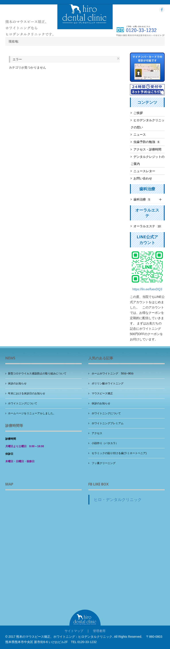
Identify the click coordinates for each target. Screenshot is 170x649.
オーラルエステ (147, 226)
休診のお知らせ (17, 383)
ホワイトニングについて (22, 403)
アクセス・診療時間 (147, 149)
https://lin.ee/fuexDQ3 (147, 289)
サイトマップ (74, 631)
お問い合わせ (142, 178)
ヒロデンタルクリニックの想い (147, 123)
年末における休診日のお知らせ (26, 393)
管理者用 (99, 631)
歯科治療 (142, 199)
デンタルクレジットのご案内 (147, 160)
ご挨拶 (138, 113)
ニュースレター (144, 171)
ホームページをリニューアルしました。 (32, 413)
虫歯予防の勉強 (146, 142)
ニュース (139, 134)
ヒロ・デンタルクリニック (118, 499)
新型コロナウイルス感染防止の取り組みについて (37, 373)
